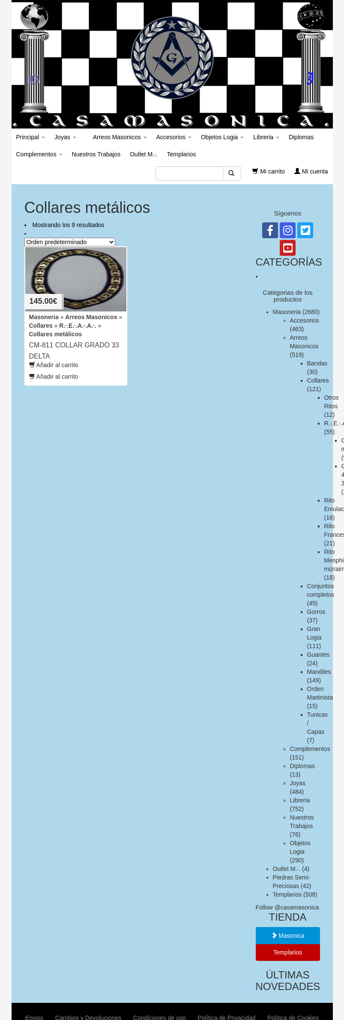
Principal (30, 137)
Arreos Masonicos (119, 137)
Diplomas (301, 137)
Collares (41, 325)
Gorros (316, 611)
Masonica (288, 935)
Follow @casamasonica (287, 907)
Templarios (181, 154)
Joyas (65, 137)
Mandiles (319, 671)
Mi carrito (268, 171)
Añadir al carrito (53, 365)
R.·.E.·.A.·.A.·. (77, 325)
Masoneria (44, 317)
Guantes (318, 654)
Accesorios (173, 137)
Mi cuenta (311, 171)
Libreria (266, 137)
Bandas (317, 363)
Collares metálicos (55, 334)
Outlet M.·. (144, 154)
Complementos (39, 154)
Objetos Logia (222, 137)
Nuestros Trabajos (96, 154)
